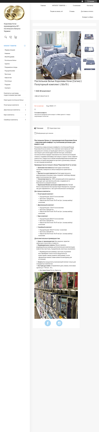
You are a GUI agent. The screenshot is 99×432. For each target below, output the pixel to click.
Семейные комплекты (11, 120)
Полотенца (8, 81)
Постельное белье (10, 60)
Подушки (7, 84)
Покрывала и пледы (11, 67)
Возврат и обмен (87, 17)
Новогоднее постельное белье (13, 100)
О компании (76, 5)
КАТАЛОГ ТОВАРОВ (10, 46)
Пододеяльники (10, 71)
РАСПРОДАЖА (9, 57)
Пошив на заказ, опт (56, 11)
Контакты (90, 5)
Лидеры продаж (10, 50)
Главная (43, 5)
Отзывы (71, 11)
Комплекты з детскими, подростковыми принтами (12, 94)
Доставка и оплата (87, 11)
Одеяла (7, 64)
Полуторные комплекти (11, 105)
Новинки (7, 53)
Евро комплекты (9, 115)
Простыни (8, 74)
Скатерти (7, 88)
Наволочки (8, 77)
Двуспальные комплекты (12, 110)
